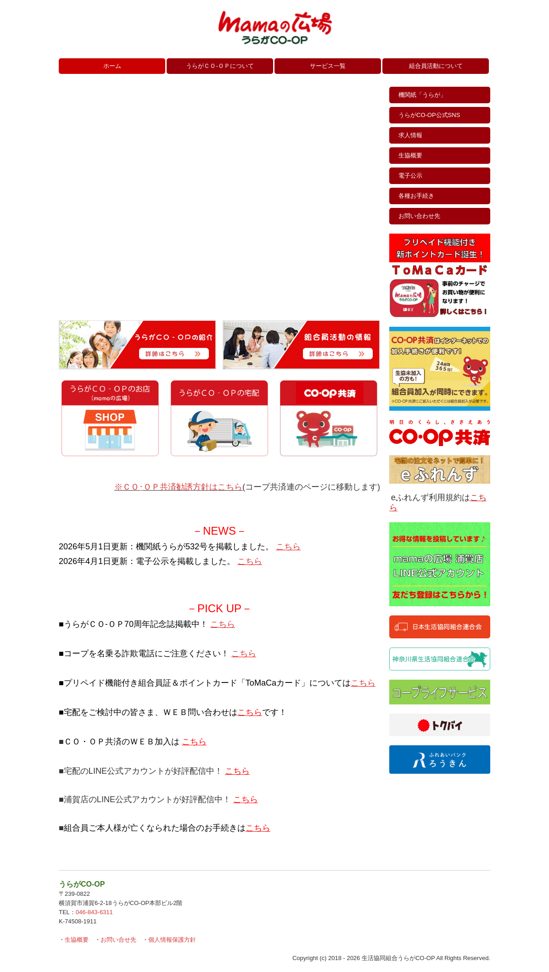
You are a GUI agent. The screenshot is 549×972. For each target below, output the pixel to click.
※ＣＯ (126, 487)
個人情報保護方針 (172, 939)
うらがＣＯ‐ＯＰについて (219, 65)
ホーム (112, 65)
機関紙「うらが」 (422, 94)
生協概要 (410, 155)
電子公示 (410, 175)
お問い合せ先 (118, 939)
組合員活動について (436, 65)
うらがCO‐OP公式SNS (429, 115)
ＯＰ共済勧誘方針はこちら (192, 487)
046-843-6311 (94, 912)
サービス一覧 (328, 65)
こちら (288, 546)
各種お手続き (416, 195)
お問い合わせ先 (419, 215)
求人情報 (410, 135)
